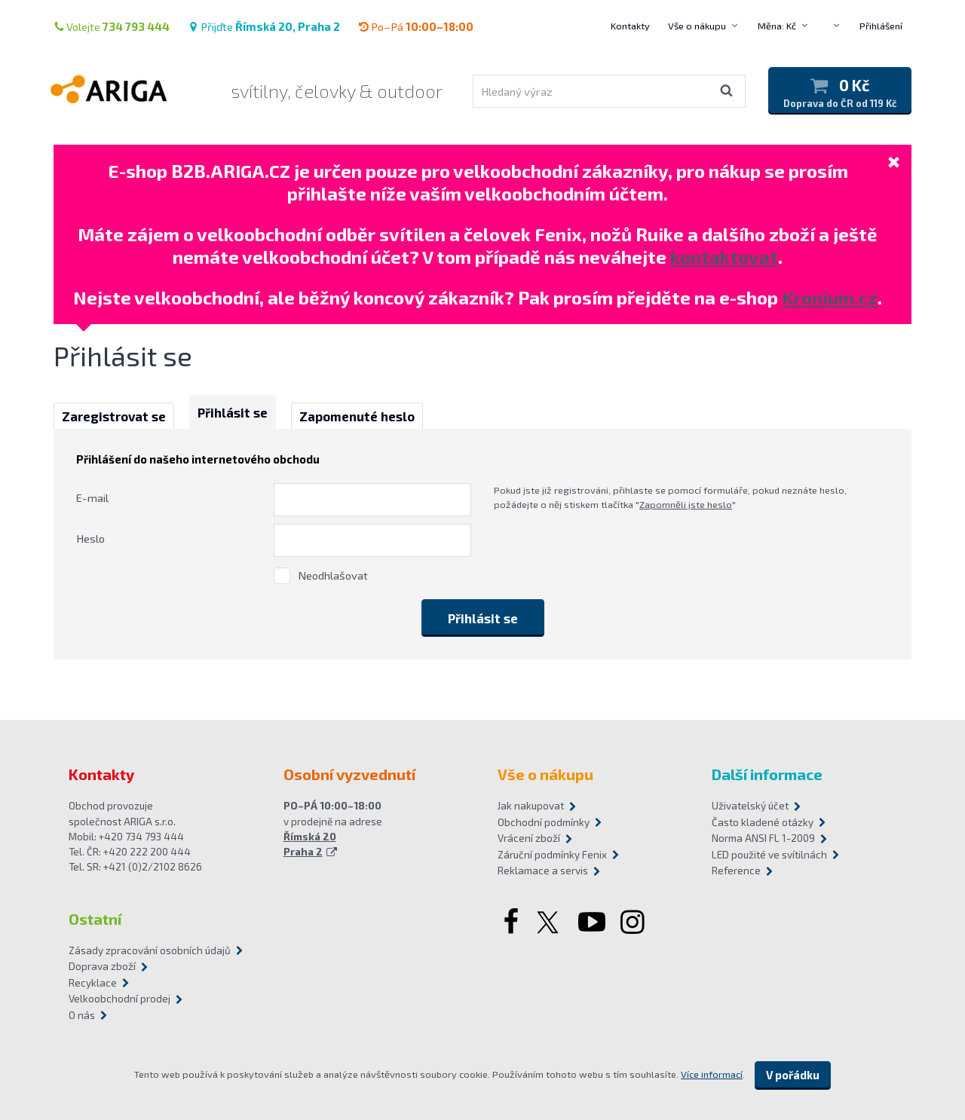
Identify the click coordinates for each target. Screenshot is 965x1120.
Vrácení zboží (529, 838)
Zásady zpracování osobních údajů (150, 950)
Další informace (767, 774)
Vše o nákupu (697, 26)
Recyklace (93, 983)
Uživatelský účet (750, 806)
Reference (736, 870)
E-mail (92, 497)
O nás (82, 1015)
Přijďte (264, 26)
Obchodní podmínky (544, 822)
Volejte (112, 26)
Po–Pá (415, 26)
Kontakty (630, 26)
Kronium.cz (830, 297)
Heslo (90, 538)
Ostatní (95, 919)
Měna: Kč (777, 26)
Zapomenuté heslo (357, 416)
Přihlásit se (233, 412)
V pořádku (792, 1075)
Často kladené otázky (762, 822)
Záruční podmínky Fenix (552, 855)
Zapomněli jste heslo (685, 504)
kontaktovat (724, 257)
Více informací (712, 1074)
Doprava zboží (102, 966)
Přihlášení (880, 26)
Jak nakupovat (531, 806)
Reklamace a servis (543, 870)
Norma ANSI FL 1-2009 (763, 838)
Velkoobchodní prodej (119, 999)
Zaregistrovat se (114, 416)
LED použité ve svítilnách (769, 855)
